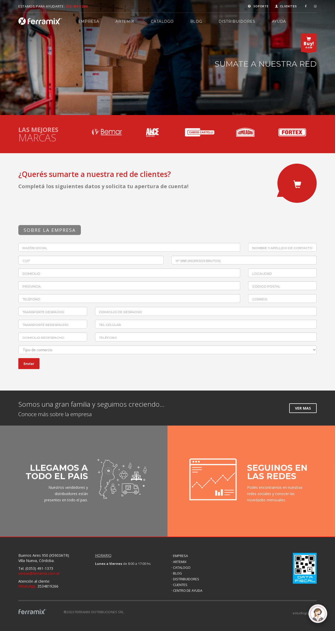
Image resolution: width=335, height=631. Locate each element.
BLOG (196, 21)
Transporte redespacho (46, 325)
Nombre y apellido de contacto (282, 248)
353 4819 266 (77, 6)
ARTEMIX (124, 21)
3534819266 (38, 586)
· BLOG (176, 573)
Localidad (262, 274)
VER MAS (303, 408)
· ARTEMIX (179, 561)
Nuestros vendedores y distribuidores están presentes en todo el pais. (66, 493)
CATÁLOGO (162, 21)
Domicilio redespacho (43, 338)
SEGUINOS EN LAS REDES (277, 472)
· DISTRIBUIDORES (185, 579)
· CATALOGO (181, 567)
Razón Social (35, 248)
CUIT (26, 261)
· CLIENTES (179, 584)
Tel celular (110, 325)
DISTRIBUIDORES (237, 21)
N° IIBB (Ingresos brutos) (198, 261)
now (309, 44)
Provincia (32, 286)
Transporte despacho (43, 312)
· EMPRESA (179, 555)
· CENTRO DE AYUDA (186, 590)
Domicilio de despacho (120, 312)
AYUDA (279, 21)
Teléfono (31, 299)
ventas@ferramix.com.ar (39, 573)
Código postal (266, 286)
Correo (259, 299)
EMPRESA (88, 21)
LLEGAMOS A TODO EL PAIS (57, 472)
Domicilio (31, 274)
